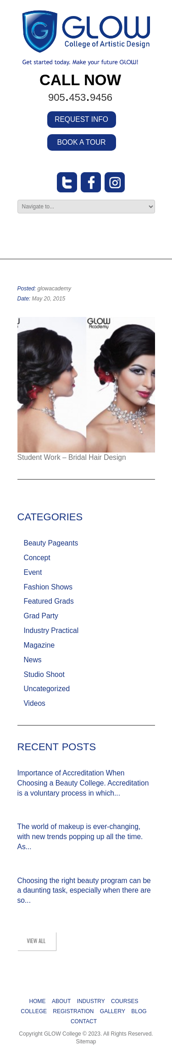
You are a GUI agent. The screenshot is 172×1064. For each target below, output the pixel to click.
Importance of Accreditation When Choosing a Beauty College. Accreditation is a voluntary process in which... (83, 783)
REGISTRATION (73, 1011)
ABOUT (61, 1001)
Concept (37, 558)
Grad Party (41, 616)
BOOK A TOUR (81, 142)
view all (36, 940)
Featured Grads (49, 601)
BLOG (138, 1011)
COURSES (124, 1001)
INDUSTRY (91, 1001)
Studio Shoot (44, 674)
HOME (37, 1001)
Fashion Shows (48, 587)
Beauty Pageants (51, 543)
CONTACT (84, 1021)
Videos (34, 703)
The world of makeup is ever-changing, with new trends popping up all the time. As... (80, 837)
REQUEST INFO (81, 119)
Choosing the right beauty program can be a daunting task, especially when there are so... (84, 891)
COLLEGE (34, 1011)
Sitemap (86, 1041)
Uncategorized (47, 689)
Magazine (39, 645)
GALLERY (112, 1011)
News (33, 660)
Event (33, 572)
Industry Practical (51, 630)
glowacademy (54, 288)
